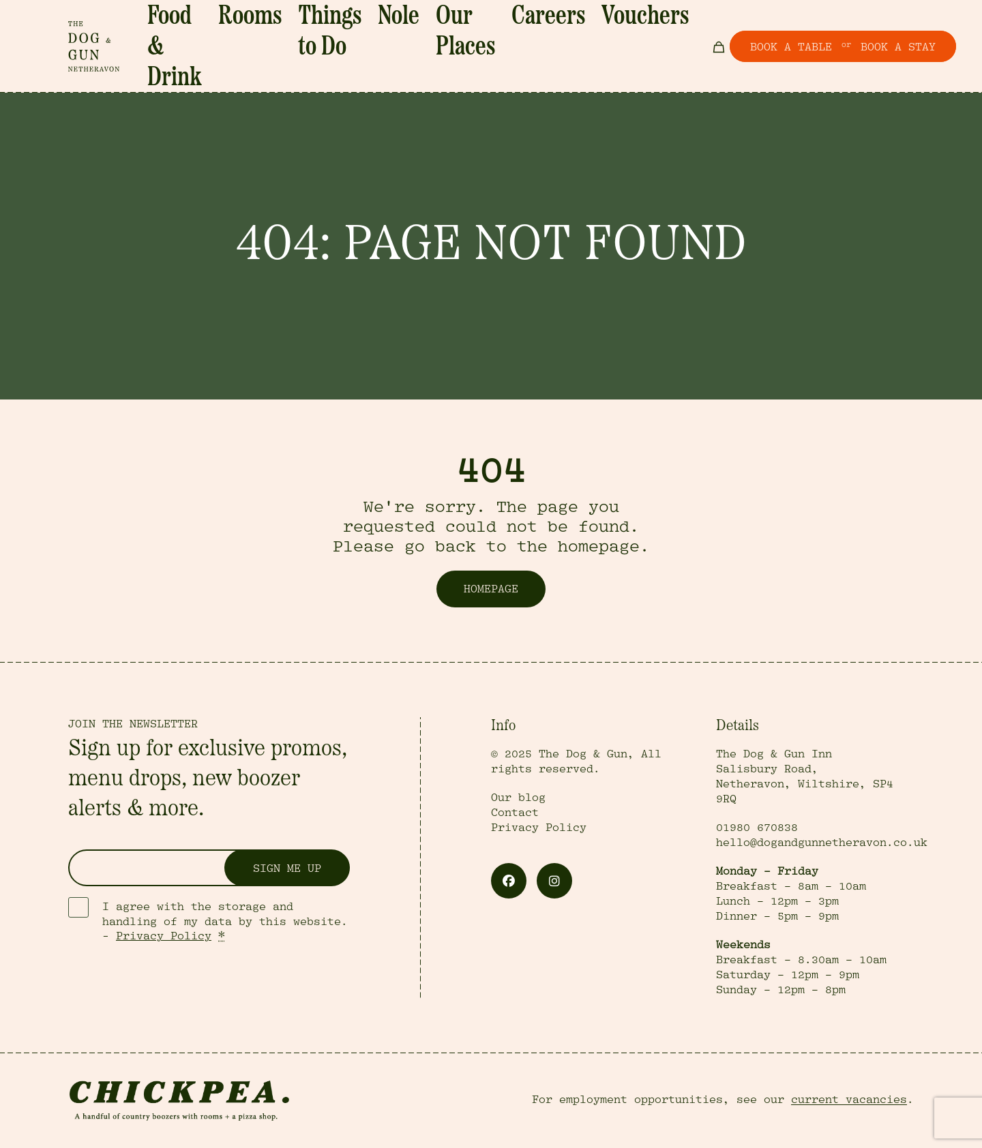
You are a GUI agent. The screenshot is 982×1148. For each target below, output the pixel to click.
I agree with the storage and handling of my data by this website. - (225, 922)
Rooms (323, 32)
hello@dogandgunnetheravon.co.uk (821, 842)
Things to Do (389, 32)
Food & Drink (256, 32)
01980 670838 (757, 827)
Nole (448, 32)
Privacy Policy (163, 936)
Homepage (491, 589)
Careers (564, 32)
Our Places (502, 32)
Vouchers (622, 32)
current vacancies (849, 1099)
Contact (515, 812)
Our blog (518, 797)
